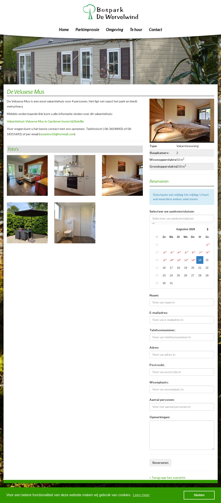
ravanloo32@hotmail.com (57, 134)
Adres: (154, 347)
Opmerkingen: (159, 417)
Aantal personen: (162, 399)
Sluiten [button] (199, 495)
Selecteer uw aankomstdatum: (172, 211)
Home (64, 29)
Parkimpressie (87, 29)
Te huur (136, 29)
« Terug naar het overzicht (167, 477)
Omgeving (114, 29)
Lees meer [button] (141, 495)
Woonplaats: (159, 382)
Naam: (154, 295)
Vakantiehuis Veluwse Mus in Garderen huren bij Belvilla (45, 121)
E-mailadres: (158, 312)
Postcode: (157, 365)
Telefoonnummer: (162, 330)
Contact (155, 29)
